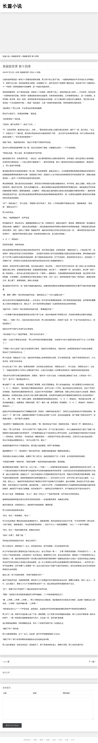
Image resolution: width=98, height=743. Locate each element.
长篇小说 (6, 56)
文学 (73, 740)
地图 (48, 740)
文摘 (66, 740)
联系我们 (27, 740)
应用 (60, 740)
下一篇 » (92, 662)
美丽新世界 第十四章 (17, 66)
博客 (35, 740)
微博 (41, 740)
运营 (54, 740)
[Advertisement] (49, 33)
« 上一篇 (6, 662)
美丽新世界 (15, 56)
